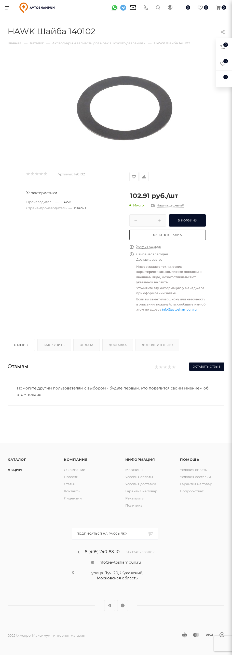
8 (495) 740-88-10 (102, 552)
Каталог (17, 459)
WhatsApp (122, 605)
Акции (15, 470)
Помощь (189, 459)
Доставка (118, 345)
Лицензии (73, 498)
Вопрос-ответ (191, 491)
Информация (140, 459)
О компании (74, 470)
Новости (71, 477)
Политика (133, 505)
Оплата (86, 345)
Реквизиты (134, 498)
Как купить (54, 345)
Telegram (109, 605)
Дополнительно (157, 345)
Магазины (134, 470)
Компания (76, 459)
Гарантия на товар (141, 491)
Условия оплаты (139, 477)
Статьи (69, 484)
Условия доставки (140, 484)
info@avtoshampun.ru (179, 309)
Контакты (72, 491)
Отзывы (21, 345)
